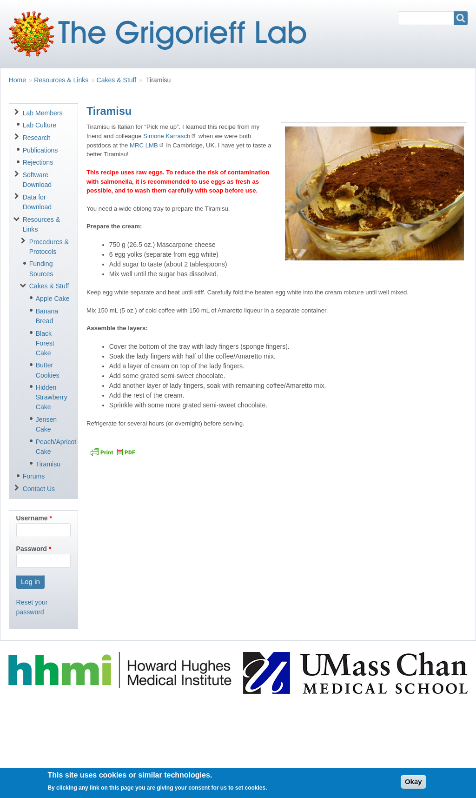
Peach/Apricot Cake (53, 446)
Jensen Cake (46, 424)
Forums (34, 476)
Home (17, 80)
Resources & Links (61, 80)
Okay (413, 785)
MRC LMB (147, 145)
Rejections (38, 162)
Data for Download (37, 202)
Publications (40, 150)
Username (32, 518)
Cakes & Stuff (117, 80)
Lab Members (43, 113)
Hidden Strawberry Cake (51, 397)
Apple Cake (53, 298)
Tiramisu (48, 464)
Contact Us (39, 488)
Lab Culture (40, 125)
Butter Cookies (48, 370)
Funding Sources (41, 268)
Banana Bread (47, 316)
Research (37, 137)
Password (31, 548)
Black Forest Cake (45, 343)
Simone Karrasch (170, 136)
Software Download (37, 179)
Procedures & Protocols (49, 246)
